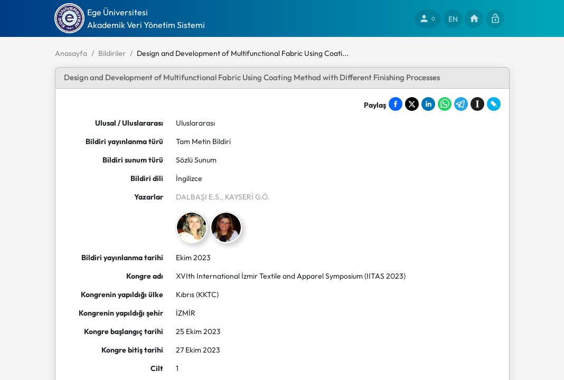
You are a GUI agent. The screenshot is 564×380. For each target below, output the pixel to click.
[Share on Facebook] (395, 104)
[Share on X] (412, 104)
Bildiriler (112, 53)
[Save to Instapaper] (477, 104)
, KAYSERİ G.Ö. (245, 197)
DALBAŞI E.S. (198, 197)
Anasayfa (71, 53)
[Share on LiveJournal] (494, 104)
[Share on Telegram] (461, 104)
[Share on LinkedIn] (428, 104)
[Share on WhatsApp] (445, 104)
